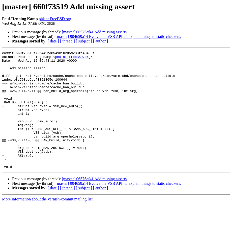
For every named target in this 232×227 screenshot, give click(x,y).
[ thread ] (67, 41)
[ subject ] (84, 41)
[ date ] (53, 41)
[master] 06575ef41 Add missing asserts (94, 32)
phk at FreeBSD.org (55, 19)
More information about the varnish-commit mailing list (47, 222)
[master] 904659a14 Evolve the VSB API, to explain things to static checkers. (118, 36)
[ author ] (100, 41)
